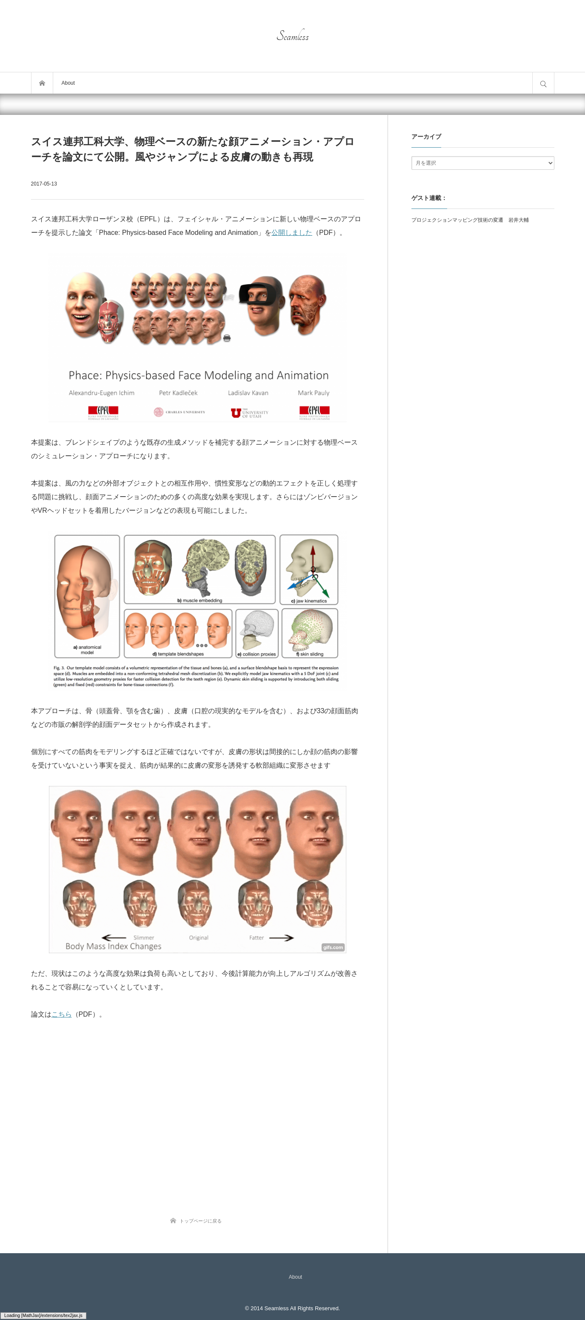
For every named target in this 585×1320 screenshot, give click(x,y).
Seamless (292, 36)
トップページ (42, 83)
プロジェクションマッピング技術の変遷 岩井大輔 (470, 220)
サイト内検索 (543, 83)
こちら (61, 1014)
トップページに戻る (201, 1220)
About (68, 83)
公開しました (291, 232)
